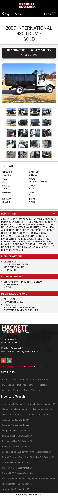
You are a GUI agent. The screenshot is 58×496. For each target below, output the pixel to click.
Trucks (14, 379)
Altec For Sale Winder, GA (13, 404)
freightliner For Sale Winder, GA (41, 478)
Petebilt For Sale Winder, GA (15, 457)
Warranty (6, 390)
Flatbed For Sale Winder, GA (14, 409)
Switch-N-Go (8, 385)
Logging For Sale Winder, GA (15, 452)
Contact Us (19, 366)
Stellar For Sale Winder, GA (42, 457)
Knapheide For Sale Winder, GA (16, 446)
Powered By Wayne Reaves (29, 494)
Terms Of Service (32, 390)
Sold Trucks (25, 379)
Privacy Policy (7, 366)
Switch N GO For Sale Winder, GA (17, 468)
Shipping (17, 390)
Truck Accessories (26, 385)
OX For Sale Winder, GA (40, 452)
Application (42, 385)
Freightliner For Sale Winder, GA (16, 430)
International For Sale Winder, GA (17, 436)
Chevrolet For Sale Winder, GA (41, 404)
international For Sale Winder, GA (17, 484)
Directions (29, 366)
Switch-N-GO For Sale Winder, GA (17, 473)
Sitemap (38, 366)
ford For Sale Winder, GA (13, 478)
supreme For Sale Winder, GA (15, 489)
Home (5, 379)
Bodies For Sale (40, 379)
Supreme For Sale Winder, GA (15, 462)
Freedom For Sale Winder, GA (40, 414)
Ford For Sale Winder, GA (41, 409)
